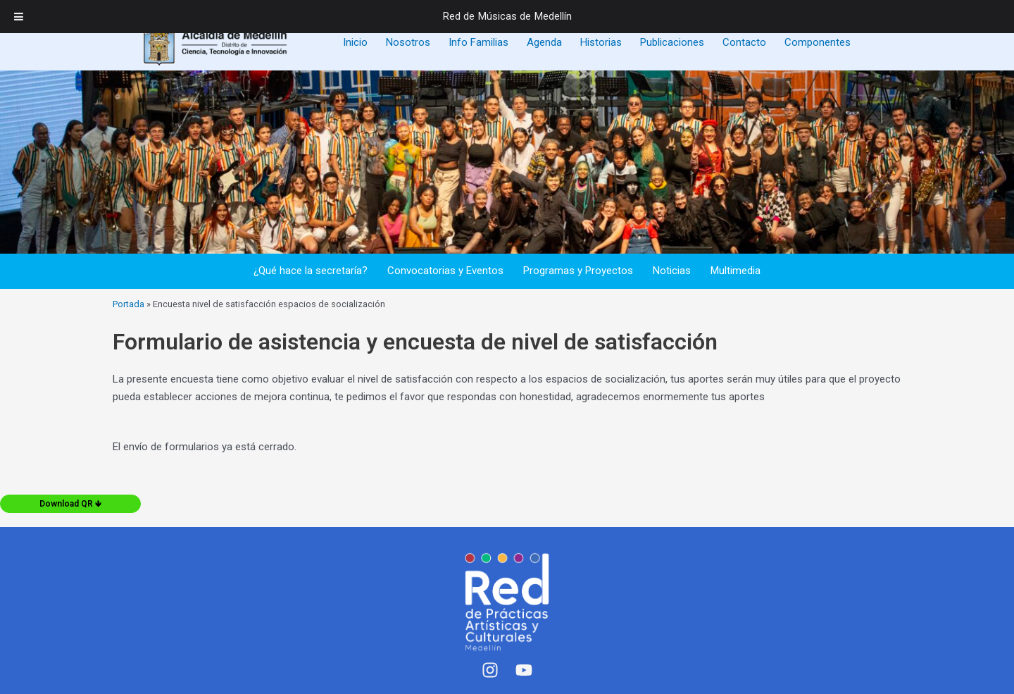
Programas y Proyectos (578, 270)
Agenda (544, 42)
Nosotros (408, 42)
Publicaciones (672, 42)
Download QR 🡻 (70, 504)
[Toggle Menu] (18, 16)
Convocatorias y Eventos (445, 270)
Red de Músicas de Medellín (507, 16)
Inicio (355, 42)
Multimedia (735, 270)
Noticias (672, 270)
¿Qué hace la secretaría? (311, 270)
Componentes (817, 42)
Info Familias (478, 42)
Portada (128, 304)
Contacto (744, 42)
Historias (601, 42)
